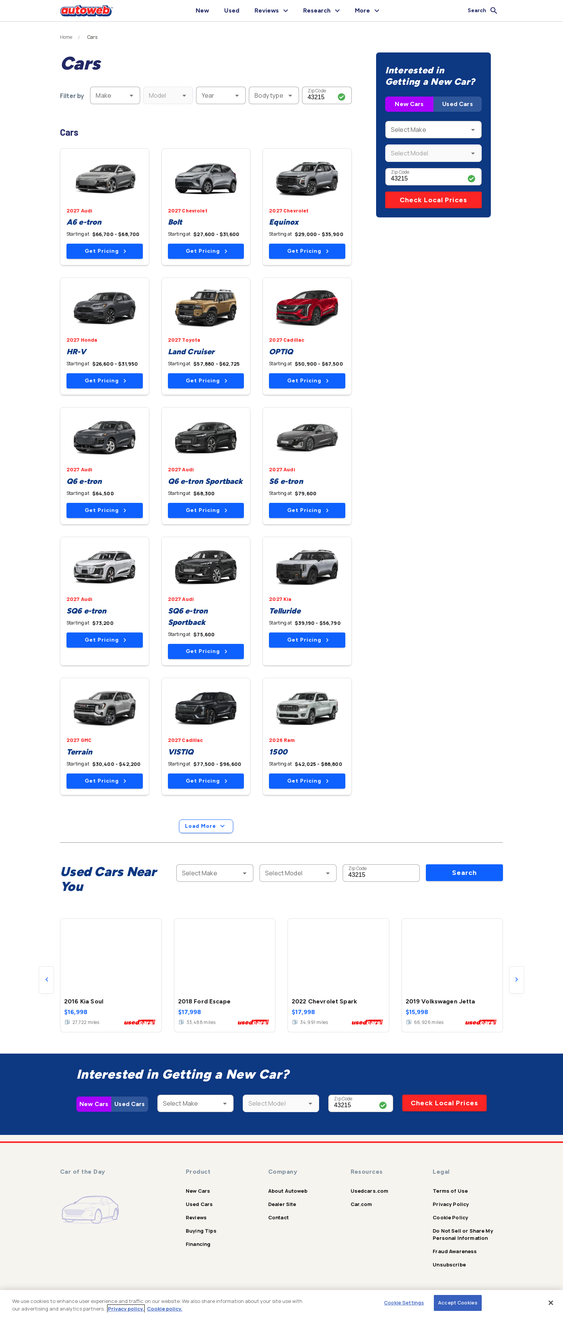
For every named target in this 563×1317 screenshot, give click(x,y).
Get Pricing (105, 251)
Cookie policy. (164, 1308)
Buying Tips (201, 1230)
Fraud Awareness (455, 1251)
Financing (198, 1244)
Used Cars (457, 104)
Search (464, 872)
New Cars (409, 104)
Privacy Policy (451, 1204)
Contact (278, 1217)
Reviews (196, 1217)
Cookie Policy (450, 1217)
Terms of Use (450, 1190)
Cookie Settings (404, 1302)
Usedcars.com (370, 1190)
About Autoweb (287, 1190)
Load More (206, 826)
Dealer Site (282, 1204)
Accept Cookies (458, 1302)
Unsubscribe (449, 1264)
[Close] (550, 1302)
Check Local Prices (433, 200)
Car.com (361, 1204)
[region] (281, 1303)
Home (66, 37)
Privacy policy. (126, 1308)
